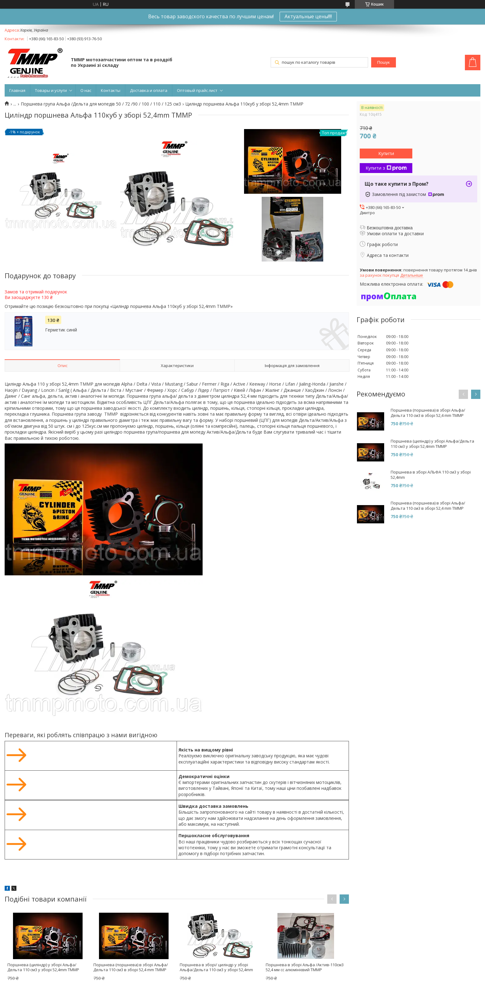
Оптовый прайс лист (197, 90)
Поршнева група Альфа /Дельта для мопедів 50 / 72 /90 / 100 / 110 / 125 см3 (101, 104)
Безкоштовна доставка (390, 227)
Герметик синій (61, 330)
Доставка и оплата (148, 90)
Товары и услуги (51, 90)
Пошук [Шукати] (383, 62)
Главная (17, 90)
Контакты (110, 90)
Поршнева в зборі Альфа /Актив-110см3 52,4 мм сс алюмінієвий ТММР (305, 967)
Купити (386, 153)
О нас (85, 90)
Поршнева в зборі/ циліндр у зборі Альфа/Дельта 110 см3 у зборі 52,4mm (216, 967)
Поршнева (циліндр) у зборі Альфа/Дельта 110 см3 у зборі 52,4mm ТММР (43, 967)
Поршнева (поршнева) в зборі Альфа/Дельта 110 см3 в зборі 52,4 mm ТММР (130, 967)
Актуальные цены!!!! (308, 16)
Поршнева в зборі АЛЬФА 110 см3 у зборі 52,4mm (431, 475)
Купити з (386, 168)
